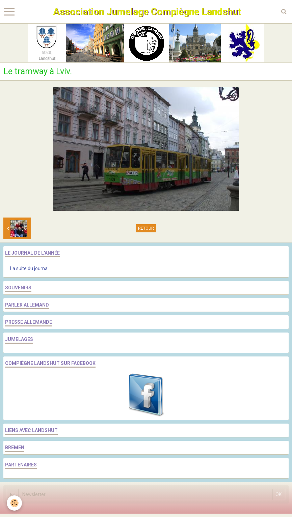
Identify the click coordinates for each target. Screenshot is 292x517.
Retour (146, 228)
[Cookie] (14, 503)
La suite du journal (29, 268)
